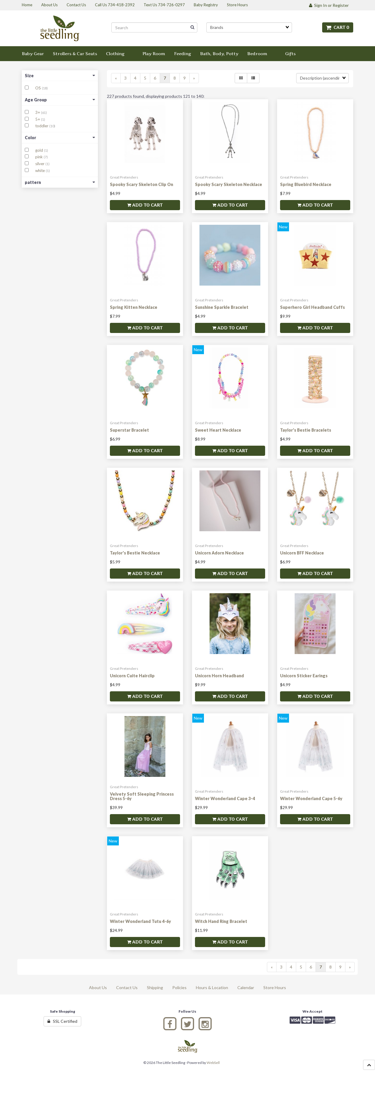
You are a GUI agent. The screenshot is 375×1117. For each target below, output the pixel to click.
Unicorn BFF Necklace (302, 552)
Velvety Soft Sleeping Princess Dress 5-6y (142, 796)
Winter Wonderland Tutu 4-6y (140, 921)
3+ (38, 112)
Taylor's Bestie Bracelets (305, 430)
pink (39, 156)
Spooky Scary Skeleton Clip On (141, 184)
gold (39, 150)
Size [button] (60, 75)
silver (40, 163)
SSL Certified (62, 1021)
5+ (38, 119)
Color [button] (60, 137)
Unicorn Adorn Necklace (219, 552)
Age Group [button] (60, 99)
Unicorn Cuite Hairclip (132, 675)
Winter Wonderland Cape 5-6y (311, 798)
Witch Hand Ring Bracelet (221, 921)
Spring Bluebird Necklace (305, 184)
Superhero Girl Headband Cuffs (312, 307)
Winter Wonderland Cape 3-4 (225, 798)
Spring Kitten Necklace (133, 307)
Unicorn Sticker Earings (304, 675)
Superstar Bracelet (129, 430)
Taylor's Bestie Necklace (135, 552)
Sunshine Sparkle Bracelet (221, 307)
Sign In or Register (329, 5)
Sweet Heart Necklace (218, 430)
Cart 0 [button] (337, 27)
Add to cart (144, 204)
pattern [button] (60, 182)
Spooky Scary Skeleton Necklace (228, 184)
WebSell (213, 1062)
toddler (42, 125)
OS (38, 88)
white (40, 170)
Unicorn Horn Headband (219, 675)
